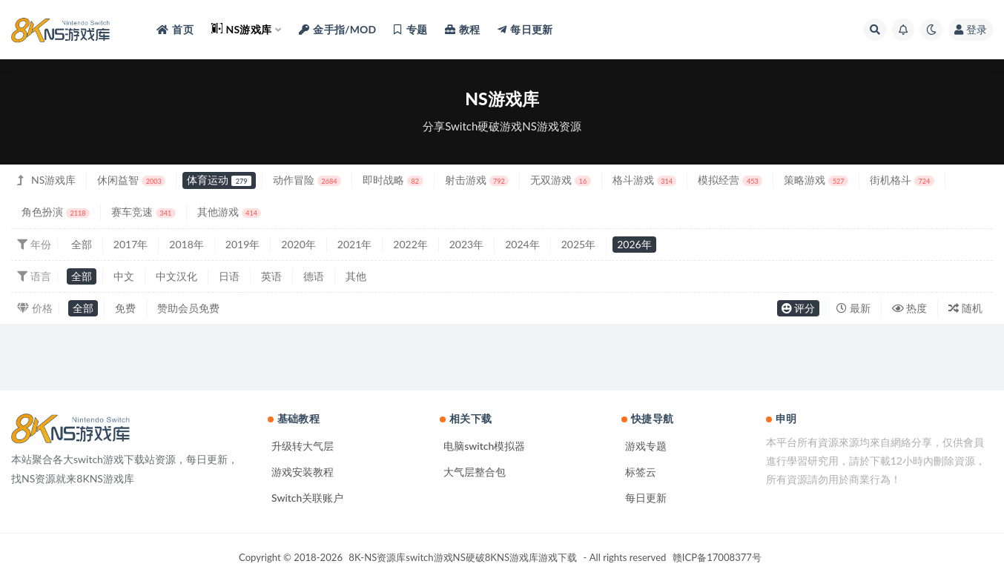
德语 (313, 276)
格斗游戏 (644, 179)
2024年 (522, 244)
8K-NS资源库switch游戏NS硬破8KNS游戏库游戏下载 (463, 557)
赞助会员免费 (188, 308)
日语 (229, 276)
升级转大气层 (302, 445)
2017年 (130, 244)
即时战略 (393, 179)
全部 (81, 244)
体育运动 (219, 179)
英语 (271, 276)
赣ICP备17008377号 (717, 557)
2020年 (298, 244)
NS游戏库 (53, 179)
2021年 (354, 244)
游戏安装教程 (302, 471)
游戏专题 (646, 445)
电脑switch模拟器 (484, 445)
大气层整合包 (474, 471)
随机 (965, 308)
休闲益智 (131, 179)
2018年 (186, 244)
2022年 (410, 244)
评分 (799, 308)
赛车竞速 (143, 211)
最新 (853, 308)
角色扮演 (56, 211)
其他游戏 (229, 211)
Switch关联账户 (307, 497)
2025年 (578, 244)
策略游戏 (816, 179)
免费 (125, 308)
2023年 (466, 244)
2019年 (242, 244)
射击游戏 (477, 179)
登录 (970, 29)
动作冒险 (307, 179)
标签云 (640, 471)
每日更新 (646, 497)
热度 (910, 308)
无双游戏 (560, 179)
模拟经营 (730, 179)
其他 (356, 276)
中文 (123, 276)
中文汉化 (176, 276)
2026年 (634, 244)
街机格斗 (902, 179)
